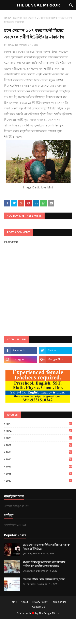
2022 (39, 445)
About (24, 602)
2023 (39, 438)
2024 (39, 431)
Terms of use (58, 602)
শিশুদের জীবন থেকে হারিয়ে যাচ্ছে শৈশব (43, 579)
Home (7, 18)
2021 (39, 452)
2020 (39, 459)
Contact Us (38, 606)
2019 (39, 466)
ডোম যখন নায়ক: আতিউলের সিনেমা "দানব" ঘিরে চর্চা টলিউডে (46, 547)
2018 (39, 473)
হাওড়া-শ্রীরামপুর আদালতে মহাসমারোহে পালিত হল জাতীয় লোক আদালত (44, 564)
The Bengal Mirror (49, 613)
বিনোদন (17, 18)
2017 (39, 480)
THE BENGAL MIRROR (38, 5)
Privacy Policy (39, 602)
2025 (39, 424)
